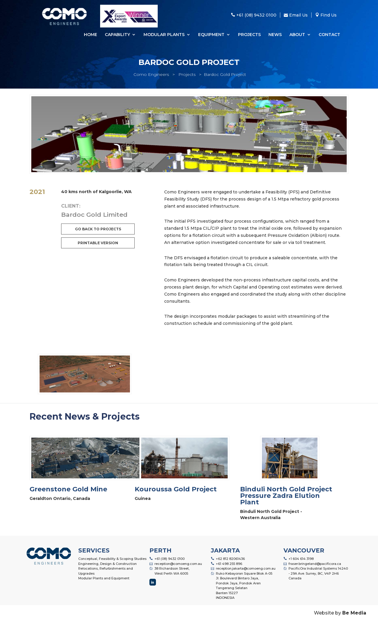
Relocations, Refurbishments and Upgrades (105, 571)
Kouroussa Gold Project (176, 489)
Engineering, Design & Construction (107, 564)
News (275, 34)
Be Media (354, 613)
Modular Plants (164, 34)
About (297, 34)
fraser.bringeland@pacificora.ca (315, 564)
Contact (329, 34)
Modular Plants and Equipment (103, 578)
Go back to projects (98, 229)
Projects (249, 34)
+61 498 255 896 (229, 564)
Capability (117, 34)
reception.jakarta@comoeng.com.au (246, 568)
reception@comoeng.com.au (178, 564)
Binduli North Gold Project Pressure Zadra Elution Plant (286, 495)
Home (90, 34)
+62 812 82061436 (230, 559)
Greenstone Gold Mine (68, 489)
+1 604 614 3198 (301, 559)
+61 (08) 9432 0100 (169, 559)
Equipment (211, 34)
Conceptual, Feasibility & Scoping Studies (112, 559)
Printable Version (98, 243)
